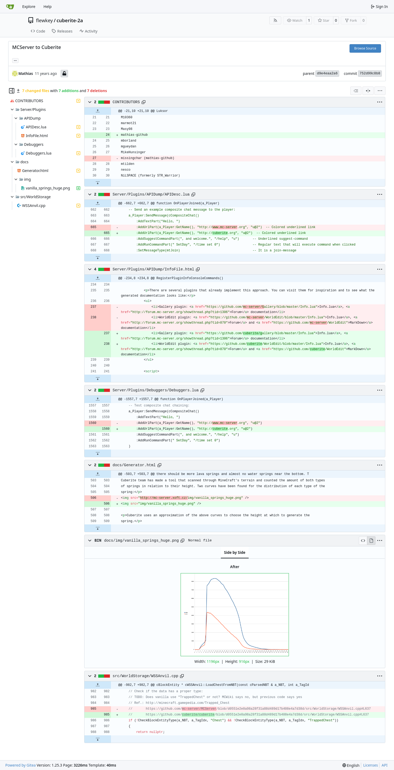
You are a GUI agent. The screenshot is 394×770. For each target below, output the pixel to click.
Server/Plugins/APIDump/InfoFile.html (153, 269)
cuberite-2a (70, 20)
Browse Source (365, 48)
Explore (28, 6)
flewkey (44, 20)
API (384, 765)
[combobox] (355, 91)
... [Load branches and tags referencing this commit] (15, 60)
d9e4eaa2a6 (327, 73)
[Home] (10, 6)
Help (47, 6)
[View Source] (363, 540)
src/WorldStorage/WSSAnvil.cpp (145, 676)
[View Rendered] (371, 540)
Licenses (370, 765)
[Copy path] (143, 102)
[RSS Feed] (275, 20)
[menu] (380, 91)
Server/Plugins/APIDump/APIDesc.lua (151, 194)
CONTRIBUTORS (126, 102)
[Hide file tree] (11, 90)
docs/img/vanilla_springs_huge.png (141, 540)
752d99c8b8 (370, 73)
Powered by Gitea (20, 765)
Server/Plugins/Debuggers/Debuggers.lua (156, 390)
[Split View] (368, 91)
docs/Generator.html (134, 465)
